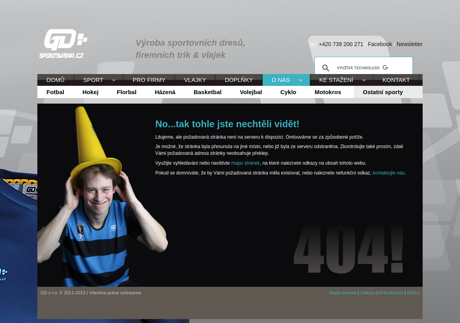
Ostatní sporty (384, 93)
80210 (413, 292)
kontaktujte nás (389, 173)
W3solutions (391, 292)
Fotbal (55, 92)
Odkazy (367, 292)
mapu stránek (245, 163)
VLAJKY (195, 79)
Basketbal (208, 92)
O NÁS (282, 80)
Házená (165, 92)
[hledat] (362, 68)
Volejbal (251, 92)
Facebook (380, 44)
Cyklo (288, 92)
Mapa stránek (343, 292)
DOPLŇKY (239, 79)
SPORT (95, 80)
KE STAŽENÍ (338, 80)
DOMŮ (55, 79)
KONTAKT (396, 79)
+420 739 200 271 (341, 44)
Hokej (91, 92)
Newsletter (410, 44)
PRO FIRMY (148, 79)
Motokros (328, 92)
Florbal (126, 92)
